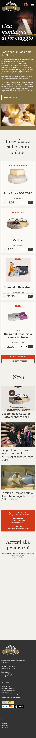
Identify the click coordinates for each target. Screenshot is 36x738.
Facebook (4, 726)
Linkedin (4, 724)
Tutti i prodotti (6, 686)
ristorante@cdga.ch (18, 522)
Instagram (4, 727)
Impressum (5, 692)
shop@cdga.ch (6, 676)
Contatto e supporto (8, 690)
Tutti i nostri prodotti (18, 361)
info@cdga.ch (5, 672)
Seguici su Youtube (18, 557)
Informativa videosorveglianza (11, 694)
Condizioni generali (7, 688)
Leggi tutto (5, 162)
